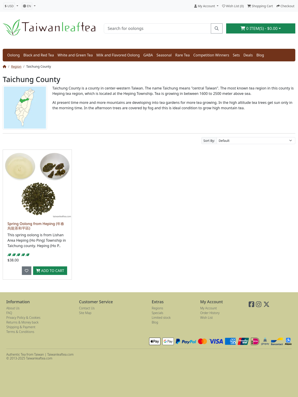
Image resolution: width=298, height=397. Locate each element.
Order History (210, 313)
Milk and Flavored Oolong (118, 55)
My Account (208, 308)
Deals (248, 55)
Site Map (85, 313)
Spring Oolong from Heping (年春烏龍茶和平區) (35, 225)
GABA (148, 55)
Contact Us (87, 308)
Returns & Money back (22, 322)
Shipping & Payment (20, 327)
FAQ (9, 313)
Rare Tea (182, 55)
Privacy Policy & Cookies (23, 317)
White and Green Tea (75, 55)
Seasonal (164, 55)
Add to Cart (50, 270)
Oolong (13, 55)
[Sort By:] (256, 140)
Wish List (206, 317)
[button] (11, 6)
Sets (236, 55)
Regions (157, 308)
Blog (260, 55)
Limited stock (161, 317)
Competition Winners (211, 55)
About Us (13, 308)
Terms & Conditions (20, 332)
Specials (157, 313)
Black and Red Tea (38, 55)
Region (16, 66)
